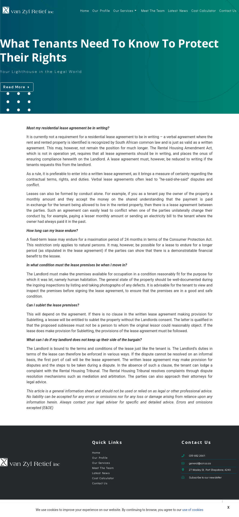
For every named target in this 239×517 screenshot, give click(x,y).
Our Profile (101, 10)
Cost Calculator (203, 10)
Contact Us (228, 10)
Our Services (125, 10)
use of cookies (192, 510)
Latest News (178, 10)
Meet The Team (153, 10)
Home (84, 10)
